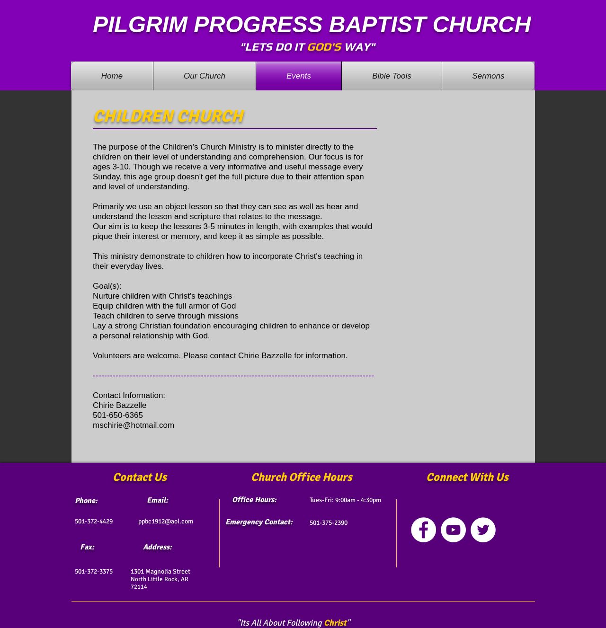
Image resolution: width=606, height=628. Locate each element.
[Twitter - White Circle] (483, 529)
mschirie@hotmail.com (133, 425)
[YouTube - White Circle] (453, 529)
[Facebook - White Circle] (423, 529)
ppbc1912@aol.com (165, 521)
